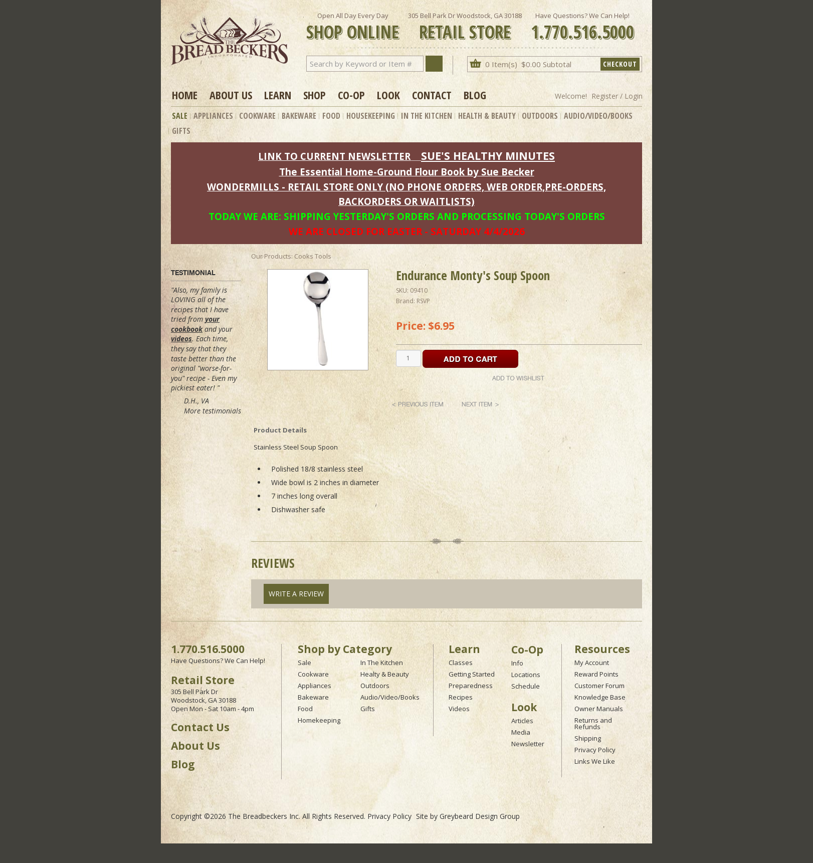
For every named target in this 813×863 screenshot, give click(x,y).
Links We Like (594, 761)
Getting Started (472, 674)
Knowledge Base (600, 697)
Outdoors (540, 115)
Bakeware (299, 115)
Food (331, 115)
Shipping (587, 738)
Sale (179, 115)
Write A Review (296, 593)
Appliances (213, 115)
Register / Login (617, 96)
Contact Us (200, 727)
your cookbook (195, 324)
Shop (314, 94)
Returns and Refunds (593, 723)
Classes (461, 662)
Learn (277, 94)
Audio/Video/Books (598, 115)
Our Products (271, 256)
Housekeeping (370, 115)
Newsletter (527, 743)
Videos (459, 708)
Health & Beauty (487, 115)
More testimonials (212, 410)
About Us (231, 94)
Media (520, 732)
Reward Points (596, 674)
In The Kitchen (426, 115)
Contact (432, 94)
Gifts (181, 130)
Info (517, 663)
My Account (591, 662)
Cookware (257, 115)
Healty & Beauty (384, 674)
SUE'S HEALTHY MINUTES (488, 155)
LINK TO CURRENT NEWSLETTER (334, 156)
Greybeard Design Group (480, 816)
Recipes (461, 697)
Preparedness (471, 685)
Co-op (351, 94)
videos (181, 338)
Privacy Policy (595, 749)
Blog (475, 94)
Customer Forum (599, 685)
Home (184, 94)
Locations (525, 674)
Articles (522, 720)
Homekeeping (319, 720)
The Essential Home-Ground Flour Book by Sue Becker (406, 171)
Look (388, 94)
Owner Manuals (598, 708)
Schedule (525, 686)
